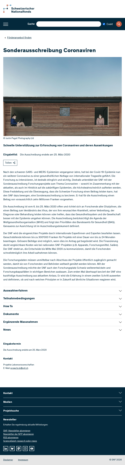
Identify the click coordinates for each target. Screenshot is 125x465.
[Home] (21, 12)
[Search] (119, 24)
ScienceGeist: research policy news (20, 441)
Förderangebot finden (18, 37)
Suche (31, 24)
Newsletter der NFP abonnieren (18, 434)
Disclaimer (8, 460)
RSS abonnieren (10, 438)
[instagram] (25, 448)
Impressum (23, 460)
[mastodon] (18, 448)
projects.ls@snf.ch (19, 368)
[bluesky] (12, 448)
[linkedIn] (5, 448)
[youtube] (31, 448)
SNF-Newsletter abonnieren (16, 431)
